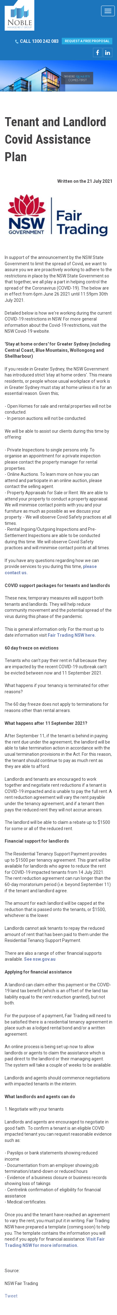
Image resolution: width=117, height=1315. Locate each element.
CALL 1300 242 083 (39, 41)
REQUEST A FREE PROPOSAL (87, 41)
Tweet (11, 1295)
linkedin (107, 52)
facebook (97, 52)
